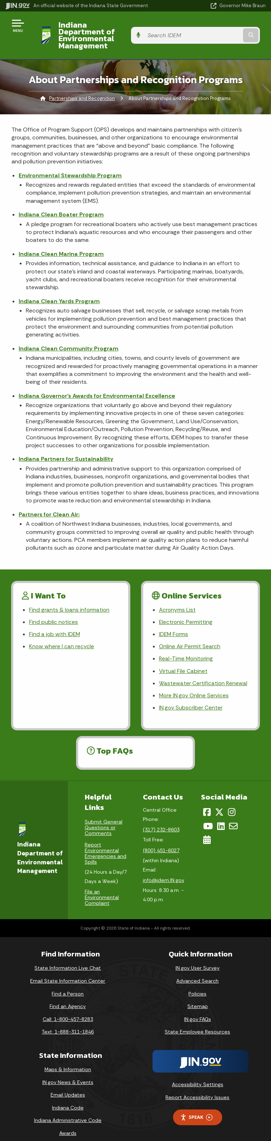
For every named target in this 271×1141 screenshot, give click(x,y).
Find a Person (68, 983)
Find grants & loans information (70, 596)
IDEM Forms (174, 621)
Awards (67, 1123)
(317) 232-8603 (161, 819)
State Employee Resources (197, 1021)
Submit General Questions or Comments (103, 817)
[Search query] (228, 28)
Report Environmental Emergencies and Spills (105, 843)
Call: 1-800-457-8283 (68, 1009)
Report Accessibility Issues (197, 1087)
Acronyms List (177, 596)
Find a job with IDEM (55, 621)
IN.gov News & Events (67, 1072)
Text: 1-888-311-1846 (68, 1021)
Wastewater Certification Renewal (203, 672)
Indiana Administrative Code (68, 1110)
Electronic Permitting (186, 609)
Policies (197, 983)
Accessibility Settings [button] (197, 1074)
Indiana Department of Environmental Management (105, 28)
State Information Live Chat (67, 958)
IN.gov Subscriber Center (191, 697)
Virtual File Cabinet (183, 659)
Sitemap (197, 996)
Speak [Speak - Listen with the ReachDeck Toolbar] (196, 1107)
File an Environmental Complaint (102, 887)
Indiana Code (68, 1097)
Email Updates (68, 1085)
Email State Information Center (67, 971)
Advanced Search (197, 971)
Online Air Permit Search (190, 634)
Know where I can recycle (61, 634)
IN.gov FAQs (197, 1009)
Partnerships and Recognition (82, 84)
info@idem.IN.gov (163, 870)
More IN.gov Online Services (194, 684)
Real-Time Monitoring (186, 647)
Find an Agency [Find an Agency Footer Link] (68, 996)
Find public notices (53, 609)
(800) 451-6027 (161, 840)
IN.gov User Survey (198, 958)
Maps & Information (68, 1059)
